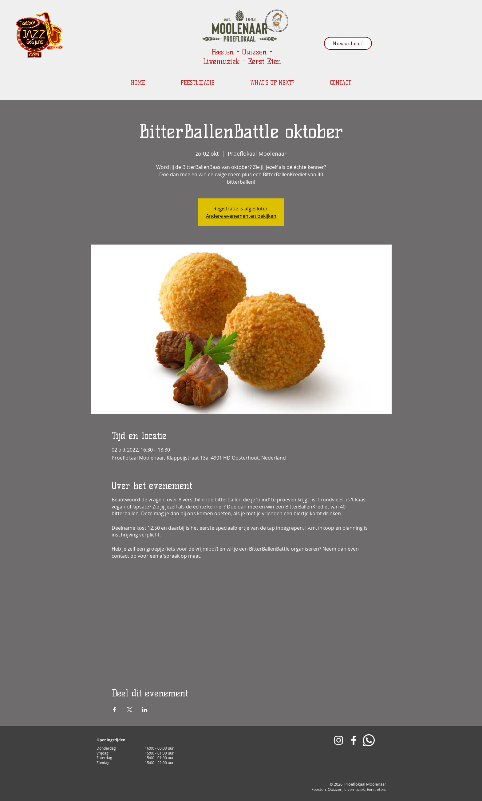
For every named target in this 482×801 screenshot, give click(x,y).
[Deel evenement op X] (129, 709)
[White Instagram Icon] (339, 740)
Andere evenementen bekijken (241, 216)
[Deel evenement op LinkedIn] (145, 709)
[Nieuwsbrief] (348, 43)
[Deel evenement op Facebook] (114, 709)
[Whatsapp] (369, 740)
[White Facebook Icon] (354, 740)
